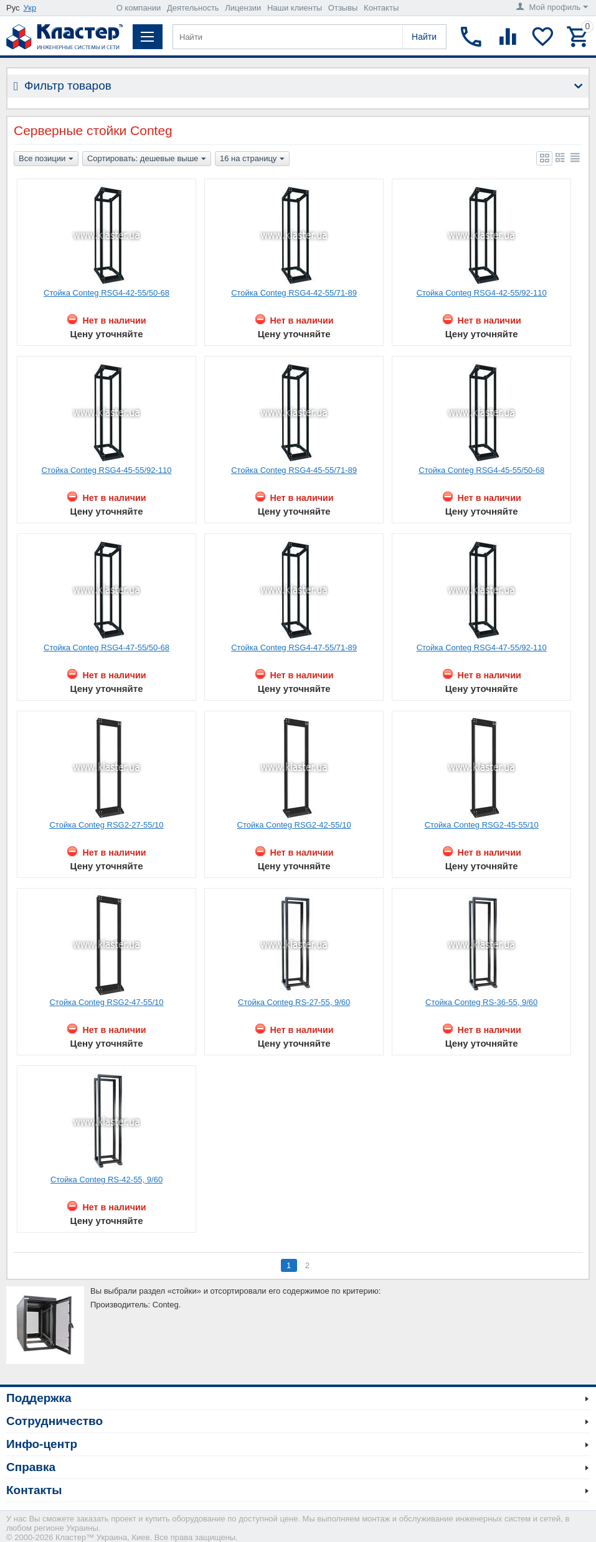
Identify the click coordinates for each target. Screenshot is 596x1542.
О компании (138, 7)
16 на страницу (252, 159)
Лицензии (243, 7)
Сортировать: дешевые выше (146, 159)
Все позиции (46, 159)
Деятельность (193, 7)
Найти (424, 37)
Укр (30, 7)
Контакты (381, 7)
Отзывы (343, 7)
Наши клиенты (294, 7)
